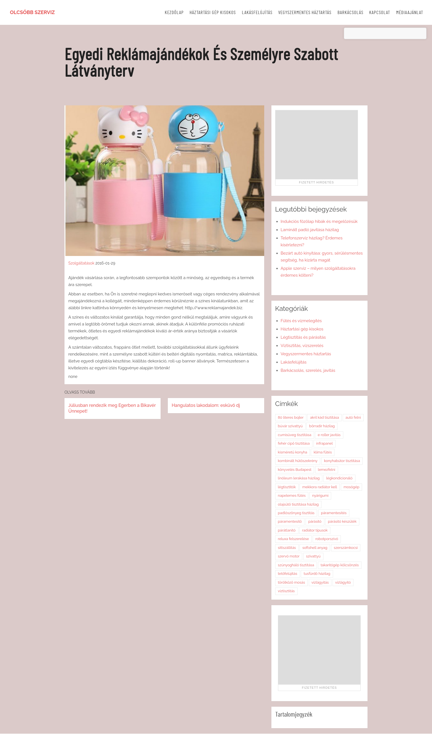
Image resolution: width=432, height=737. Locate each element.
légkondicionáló (339, 478)
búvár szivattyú (290, 426)
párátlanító (287, 530)
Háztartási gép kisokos (213, 12)
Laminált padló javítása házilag (310, 229)
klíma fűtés (323, 452)
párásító (315, 521)
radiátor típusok (315, 530)
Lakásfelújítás (257, 12)
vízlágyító (343, 582)
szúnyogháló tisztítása (296, 565)
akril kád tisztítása (324, 417)
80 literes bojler (291, 417)
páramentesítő (290, 521)
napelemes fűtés (292, 495)
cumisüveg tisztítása (294, 435)
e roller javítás (329, 435)
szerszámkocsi (346, 548)
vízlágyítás (320, 582)
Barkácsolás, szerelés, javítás (308, 370)
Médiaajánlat (409, 12)
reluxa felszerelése (293, 539)
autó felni (353, 417)
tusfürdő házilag (317, 574)
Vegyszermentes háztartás (304, 12)
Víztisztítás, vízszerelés (302, 345)
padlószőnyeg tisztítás (296, 513)
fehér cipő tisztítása (294, 443)
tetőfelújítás (287, 574)
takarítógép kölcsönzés (340, 565)
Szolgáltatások (81, 263)
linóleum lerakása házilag (299, 478)
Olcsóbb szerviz (32, 12)
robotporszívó (326, 539)
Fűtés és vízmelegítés (301, 320)
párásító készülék (342, 521)
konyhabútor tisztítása (342, 461)
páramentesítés (334, 513)
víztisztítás (286, 591)
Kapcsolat (379, 12)
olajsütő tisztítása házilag (298, 504)
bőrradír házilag (322, 426)
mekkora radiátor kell (319, 487)
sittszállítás (287, 548)
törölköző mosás (291, 582)
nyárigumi (320, 495)
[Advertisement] (316, 144)
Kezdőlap (174, 12)
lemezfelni (326, 470)
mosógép (351, 487)
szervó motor (289, 556)
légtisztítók (287, 487)
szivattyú (313, 556)
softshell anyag (314, 548)
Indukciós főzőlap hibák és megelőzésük (319, 221)
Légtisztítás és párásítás (303, 337)
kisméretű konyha (292, 452)
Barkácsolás (350, 12)
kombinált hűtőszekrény (298, 461)
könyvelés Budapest (295, 470)
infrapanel (324, 443)
